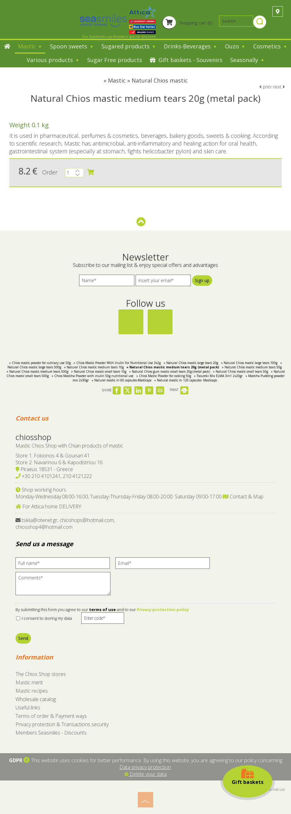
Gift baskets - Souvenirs (186, 60)
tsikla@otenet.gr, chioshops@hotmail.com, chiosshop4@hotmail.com (65, 523)
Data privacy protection (145, 767)
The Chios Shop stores (41, 674)
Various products (53, 60)
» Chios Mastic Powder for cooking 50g (163, 376)
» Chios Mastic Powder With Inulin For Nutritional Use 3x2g (117, 363)
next (279, 87)
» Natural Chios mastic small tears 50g (240, 371)
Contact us (32, 418)
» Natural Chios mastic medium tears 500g (37, 371)
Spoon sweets (72, 46)
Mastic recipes (32, 690)
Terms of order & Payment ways (51, 716)
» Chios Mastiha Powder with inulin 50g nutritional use (92, 376)
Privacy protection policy (163, 609)
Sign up (202, 280)
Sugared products (128, 46)
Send (23, 638)
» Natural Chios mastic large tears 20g (190, 363)
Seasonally (247, 60)
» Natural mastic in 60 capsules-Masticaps (121, 380)
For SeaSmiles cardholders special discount (119, 36)
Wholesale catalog (36, 699)
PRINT (179, 390)
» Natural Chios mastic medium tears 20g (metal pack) (173, 367)
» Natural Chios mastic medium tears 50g (252, 367)
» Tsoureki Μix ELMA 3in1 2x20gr (218, 376)
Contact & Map (243, 496)
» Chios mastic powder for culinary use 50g (40, 363)
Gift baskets (247, 776)
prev (265, 87)
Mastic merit (29, 682)
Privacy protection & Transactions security (62, 724)
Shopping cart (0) (187, 23)
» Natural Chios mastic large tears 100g (249, 363)
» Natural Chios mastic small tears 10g (98, 371)
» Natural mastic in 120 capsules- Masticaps (185, 380)
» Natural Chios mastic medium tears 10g (94, 367)
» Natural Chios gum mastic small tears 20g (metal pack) (169, 371)
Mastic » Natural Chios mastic (148, 80)
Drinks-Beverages (190, 46)
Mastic (30, 46)
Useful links (28, 707)
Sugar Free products (114, 60)
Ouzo (235, 46)
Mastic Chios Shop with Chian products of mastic (69, 445)
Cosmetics (270, 46)
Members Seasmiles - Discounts (51, 732)
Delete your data (145, 774)
